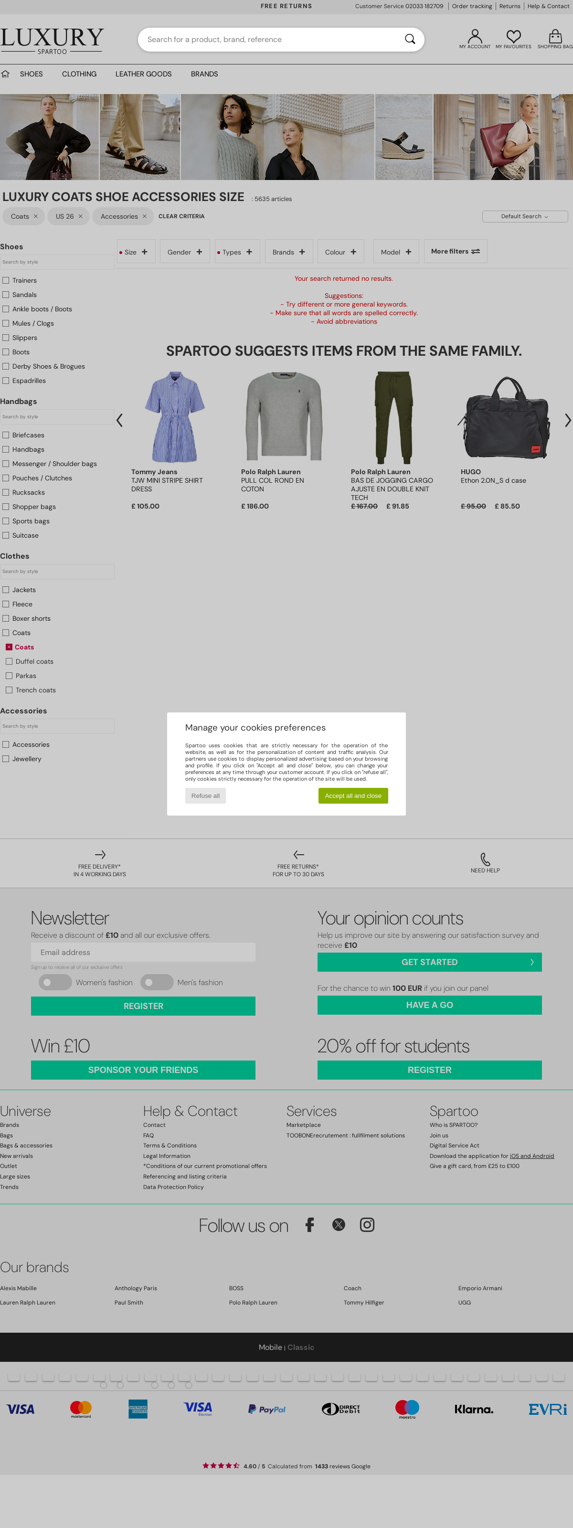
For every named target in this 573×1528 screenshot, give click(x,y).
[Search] (410, 40)
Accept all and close (353, 795)
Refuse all (205, 795)
